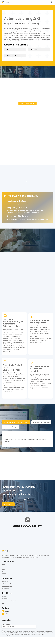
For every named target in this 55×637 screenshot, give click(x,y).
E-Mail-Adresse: (19, 603)
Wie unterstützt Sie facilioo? (41, 397)
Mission (4, 545)
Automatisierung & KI (7, 564)
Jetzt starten (8, 482)
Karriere (4, 551)
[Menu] (51, 1)
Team (3, 549)
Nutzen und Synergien (10, 402)
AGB (3, 581)
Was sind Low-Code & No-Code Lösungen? (16, 397)
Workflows (34, 53)
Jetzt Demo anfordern (27, 108)
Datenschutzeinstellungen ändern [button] (11, 579)
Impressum (5, 574)
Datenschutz (5, 577)
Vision (3, 547)
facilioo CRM (5, 560)
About (3, 542)
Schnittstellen (12, 59)
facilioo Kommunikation (8, 562)
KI (7, 53)
